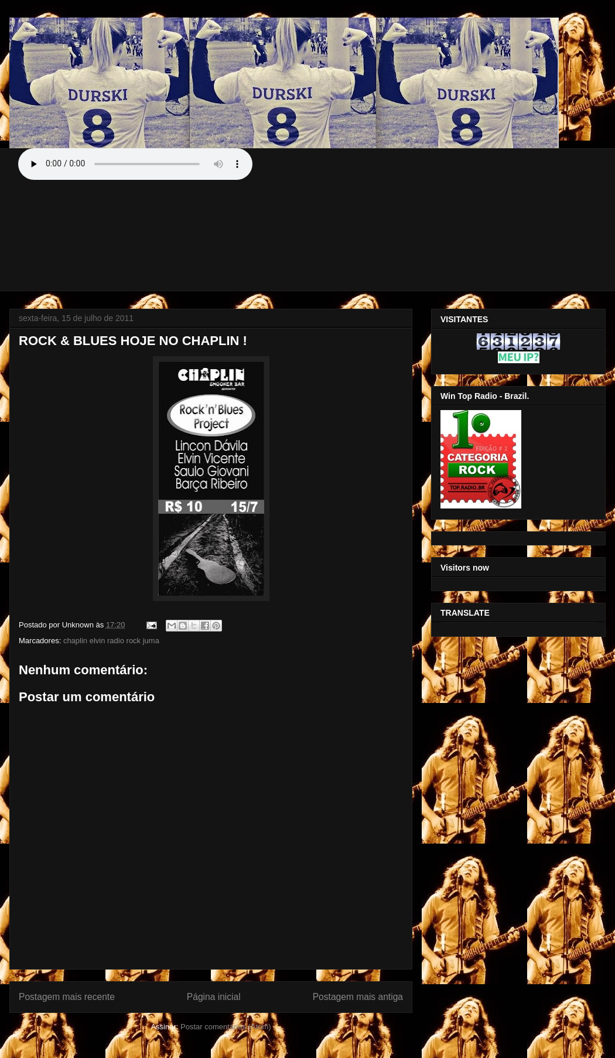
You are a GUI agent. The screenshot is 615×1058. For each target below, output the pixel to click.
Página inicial (214, 997)
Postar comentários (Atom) (225, 1026)
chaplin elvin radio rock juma (111, 640)
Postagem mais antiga (358, 997)
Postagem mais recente (67, 997)
